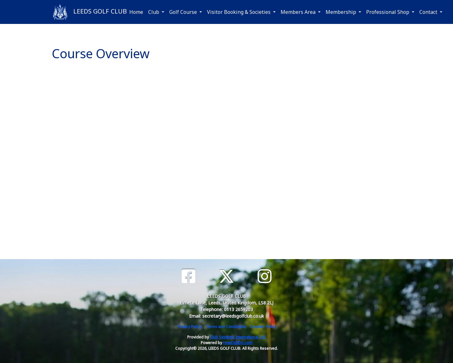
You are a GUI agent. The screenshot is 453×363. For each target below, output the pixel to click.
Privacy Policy (189, 326)
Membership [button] (341, 12)
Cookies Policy (263, 326)
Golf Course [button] (183, 12)
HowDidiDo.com (237, 342)
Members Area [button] (299, 12)
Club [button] (154, 12)
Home (136, 12)
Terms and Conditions (225, 326)
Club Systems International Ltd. (238, 337)
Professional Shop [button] (388, 12)
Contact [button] (429, 12)
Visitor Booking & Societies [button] (239, 12)
